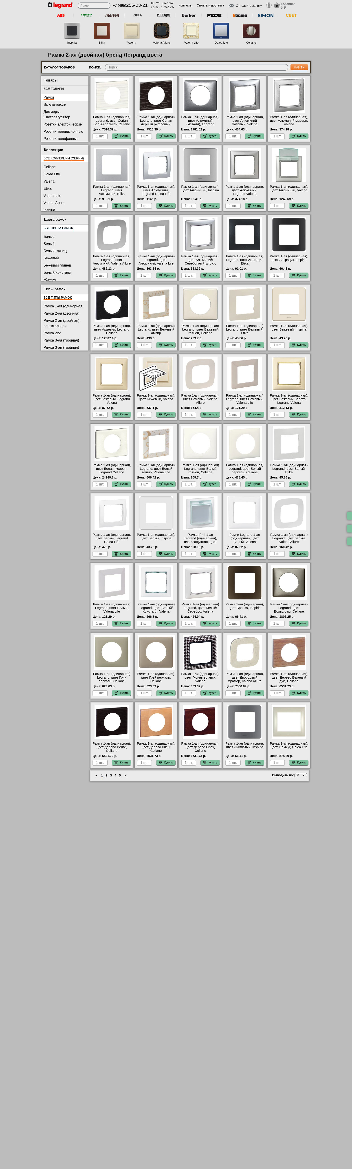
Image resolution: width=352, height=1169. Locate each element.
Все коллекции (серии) (64, 158)
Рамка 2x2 (52, 333)
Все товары (54, 88)
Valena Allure (161, 42)
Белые (49, 236)
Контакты (185, 5)
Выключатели (55, 104)
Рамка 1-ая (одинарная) (63, 306)
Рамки (49, 97)
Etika (102, 42)
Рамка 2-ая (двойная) (61, 313)
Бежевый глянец (57, 265)
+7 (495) (130, 5)
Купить (121, 136)
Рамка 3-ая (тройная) (61, 340)
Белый (49, 244)
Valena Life (191, 42)
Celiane (251, 42)
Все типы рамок (58, 297)
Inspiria (72, 42)
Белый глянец (55, 251)
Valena (131, 42)
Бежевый (51, 258)
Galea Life (221, 42)
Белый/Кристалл (57, 272)
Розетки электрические (63, 124)
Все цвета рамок (58, 228)
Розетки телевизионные (63, 131)
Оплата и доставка (210, 5)
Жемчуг (50, 280)
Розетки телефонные (61, 139)
